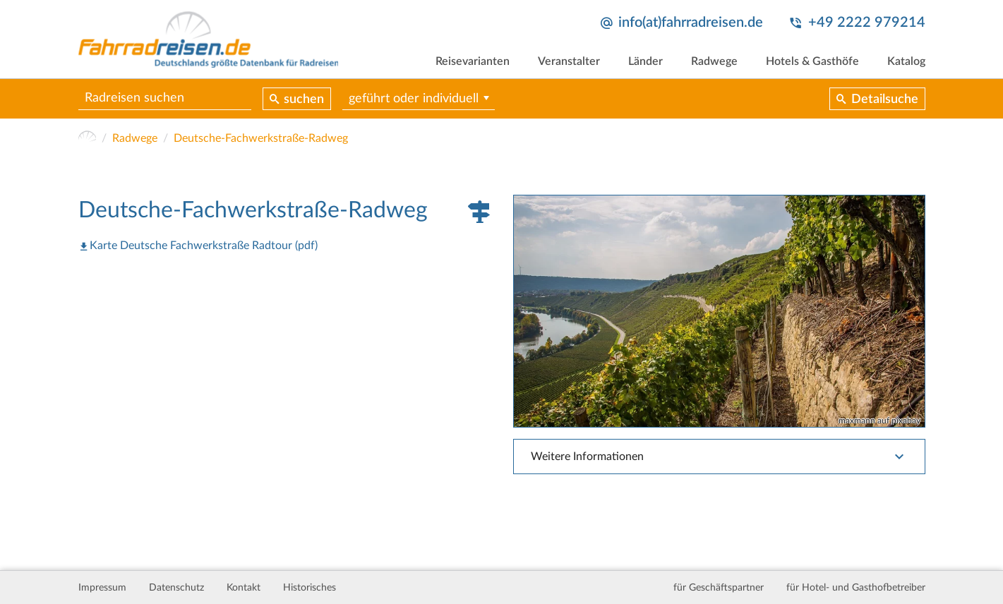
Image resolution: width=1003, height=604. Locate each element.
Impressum (102, 588)
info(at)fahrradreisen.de (690, 23)
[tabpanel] (719, 310)
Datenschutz (176, 588)
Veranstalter (569, 61)
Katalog (906, 61)
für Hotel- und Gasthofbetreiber (855, 588)
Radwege (714, 61)
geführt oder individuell (414, 98)
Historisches (309, 588)
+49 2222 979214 (866, 23)
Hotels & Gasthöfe (812, 61)
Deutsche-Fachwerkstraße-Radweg (261, 138)
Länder (645, 61)
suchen (304, 99)
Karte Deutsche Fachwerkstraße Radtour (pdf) (204, 245)
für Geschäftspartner (718, 588)
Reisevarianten (473, 61)
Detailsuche (884, 99)
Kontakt (243, 588)
